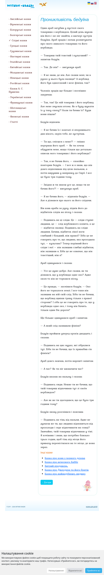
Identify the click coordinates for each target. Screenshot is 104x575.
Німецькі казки (19, 78)
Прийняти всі (93, 570)
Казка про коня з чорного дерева (65, 458)
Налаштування (56, 570)
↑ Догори (46, 482)
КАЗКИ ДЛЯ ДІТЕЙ (91, 507)
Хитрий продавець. (56, 466)
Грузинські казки (20, 51)
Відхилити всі (75, 570)
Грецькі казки (18, 46)
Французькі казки (21, 102)
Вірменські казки (20, 24)
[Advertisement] (52, 542)
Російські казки (19, 83)
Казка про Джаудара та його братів (67, 470)
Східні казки (19, 40)
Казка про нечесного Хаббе (61, 462)
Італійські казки (20, 62)
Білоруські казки (20, 30)
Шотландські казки (17, 109)
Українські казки (20, 97)
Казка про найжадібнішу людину (65, 474)
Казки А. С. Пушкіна (16, 90)
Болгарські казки (20, 35)
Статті (14, 122)
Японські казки (19, 116)
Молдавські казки (21, 72)
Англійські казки (20, 19)
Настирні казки (19, 56)
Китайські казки (20, 67)
